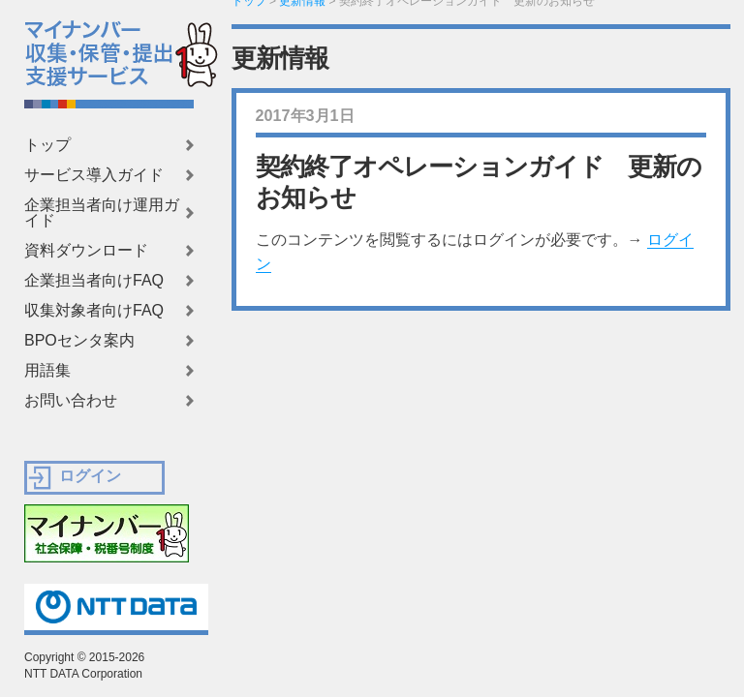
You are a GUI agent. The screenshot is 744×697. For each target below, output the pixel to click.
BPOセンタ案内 (79, 340)
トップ (47, 145)
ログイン (90, 476)
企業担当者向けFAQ (94, 280)
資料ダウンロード (86, 250)
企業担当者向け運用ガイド (101, 212)
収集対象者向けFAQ (94, 310)
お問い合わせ (70, 401)
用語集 (47, 371)
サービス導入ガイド (94, 175)
